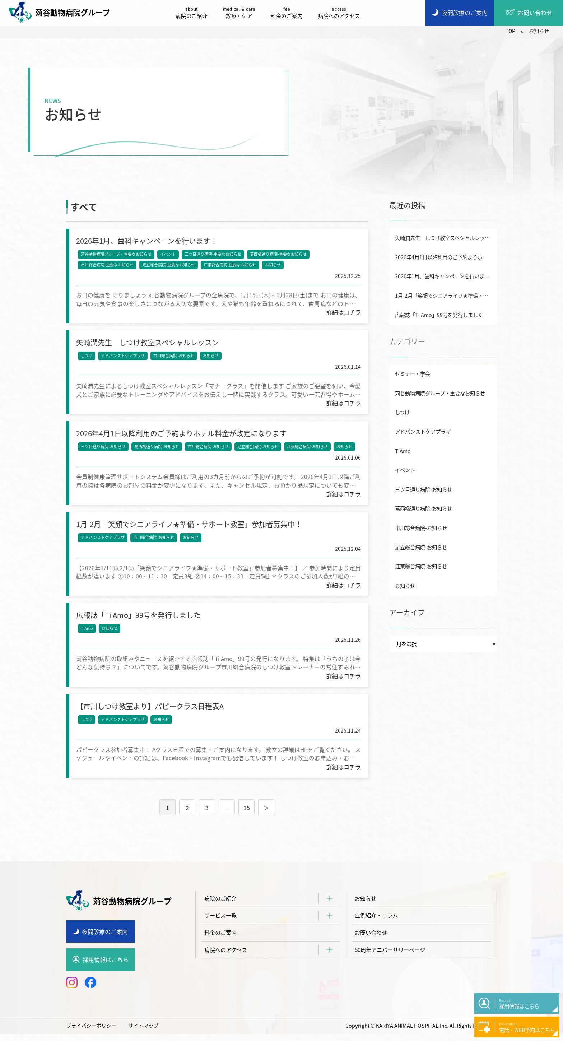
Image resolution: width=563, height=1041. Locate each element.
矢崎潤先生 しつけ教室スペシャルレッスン (445, 238)
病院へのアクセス (341, 13)
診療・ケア (241, 13)
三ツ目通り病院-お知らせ (103, 449)
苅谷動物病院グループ (61, 12)
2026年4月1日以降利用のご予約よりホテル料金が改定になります (446, 257)
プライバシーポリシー (91, 1032)
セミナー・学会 (412, 374)
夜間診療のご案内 (105, 938)
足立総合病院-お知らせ (258, 449)
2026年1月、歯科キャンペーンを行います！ (444, 276)
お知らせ (273, 265)
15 (246, 814)
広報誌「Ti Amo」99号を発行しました (439, 315)
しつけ (87, 357)
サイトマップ (143, 1032)
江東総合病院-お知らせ (307, 449)
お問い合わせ (372, 941)
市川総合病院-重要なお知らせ (107, 265)
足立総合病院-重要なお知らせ (169, 265)
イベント (168, 254)
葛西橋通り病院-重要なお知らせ (278, 254)
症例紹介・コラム (378, 923)
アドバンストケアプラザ (123, 357)
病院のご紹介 (193, 13)
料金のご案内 (288, 13)
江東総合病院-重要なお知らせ (230, 265)
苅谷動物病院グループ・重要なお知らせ (116, 254)
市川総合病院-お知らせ (174, 357)
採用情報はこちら (106, 966)
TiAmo (87, 634)
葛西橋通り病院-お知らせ (157, 449)
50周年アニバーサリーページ (392, 958)
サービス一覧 (221, 923)
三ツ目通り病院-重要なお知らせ (213, 254)
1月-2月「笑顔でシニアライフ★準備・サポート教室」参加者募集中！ (446, 295)
